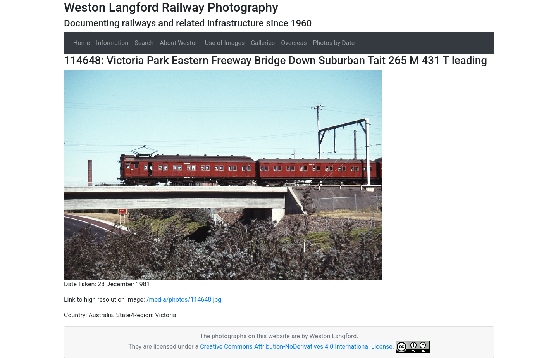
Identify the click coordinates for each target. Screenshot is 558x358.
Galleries (263, 43)
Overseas (294, 43)
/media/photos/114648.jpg (183, 299)
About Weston (179, 43)
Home (81, 43)
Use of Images (225, 43)
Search (143, 43)
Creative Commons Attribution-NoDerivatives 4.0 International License (296, 346)
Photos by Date (334, 43)
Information (112, 43)
